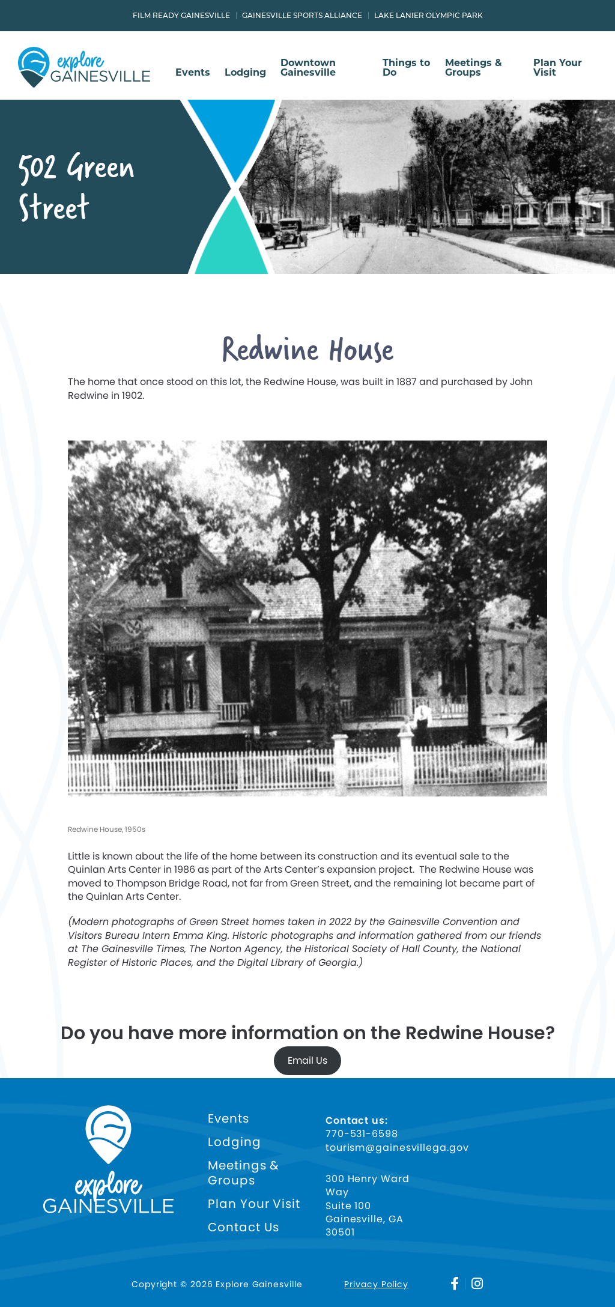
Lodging (245, 73)
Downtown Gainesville (308, 68)
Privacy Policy (376, 1284)
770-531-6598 (362, 1134)
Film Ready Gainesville (181, 15)
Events (192, 73)
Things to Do (406, 68)
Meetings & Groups (473, 68)
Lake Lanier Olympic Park (428, 15)
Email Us (307, 1060)
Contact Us (243, 1227)
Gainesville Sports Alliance (302, 15)
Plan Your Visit (557, 68)
